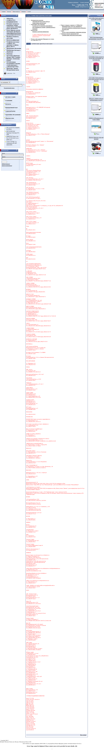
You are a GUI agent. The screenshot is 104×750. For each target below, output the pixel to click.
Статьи (29, 11)
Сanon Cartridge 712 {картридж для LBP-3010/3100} (11, 143)
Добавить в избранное (73, 2)
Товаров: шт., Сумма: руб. (99, 4)
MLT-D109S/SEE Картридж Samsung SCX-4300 (12, 133)
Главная (4, 11)
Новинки (24, 11)
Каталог (9, 11)
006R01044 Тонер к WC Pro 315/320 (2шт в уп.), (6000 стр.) (12, 138)
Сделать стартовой (84, 2)
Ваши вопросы (16, 11)
